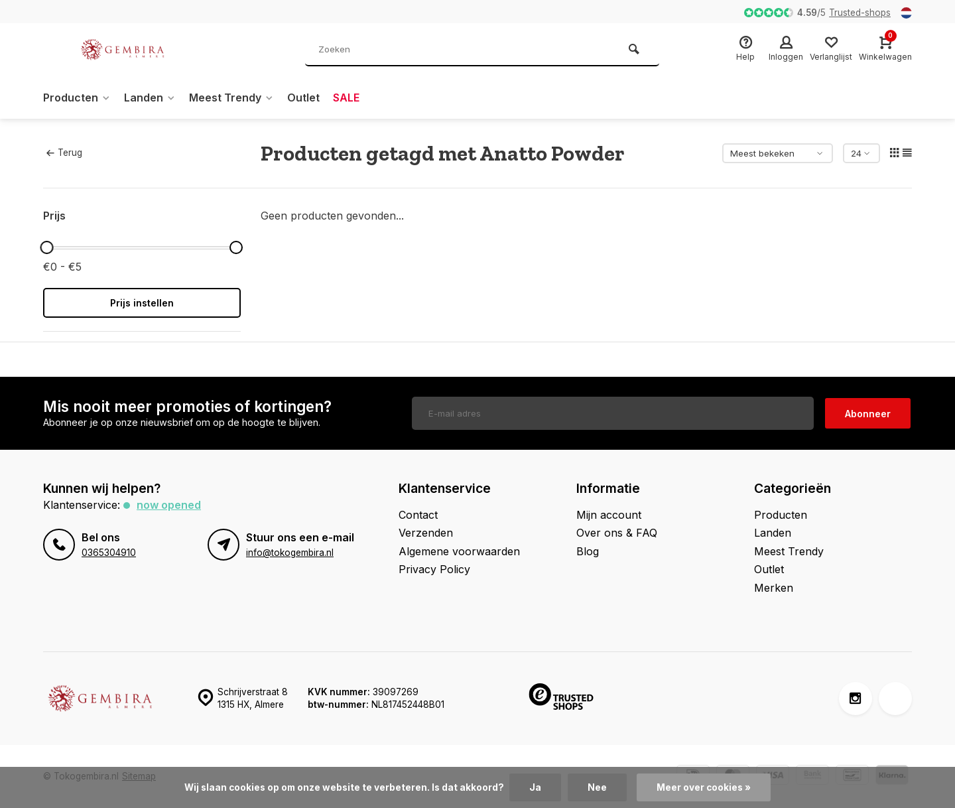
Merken (773, 587)
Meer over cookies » (704, 787)
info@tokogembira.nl (290, 552)
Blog (587, 551)
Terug (64, 152)
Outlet (303, 97)
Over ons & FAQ (616, 532)
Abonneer (868, 413)
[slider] (46, 247)
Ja (535, 787)
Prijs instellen (142, 302)
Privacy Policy (434, 569)
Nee (597, 787)
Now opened (169, 504)
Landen (150, 97)
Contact (418, 514)
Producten (77, 97)
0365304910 (109, 552)
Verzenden (426, 532)
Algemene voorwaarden (459, 551)
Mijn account (608, 514)
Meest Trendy (231, 97)
